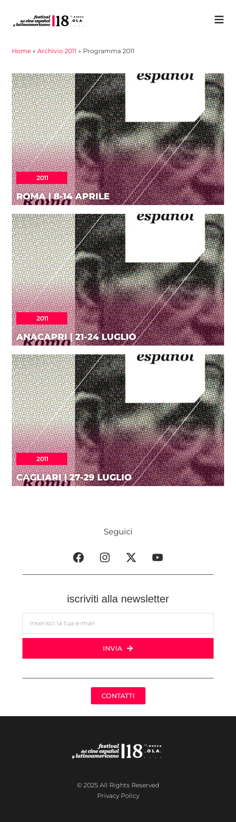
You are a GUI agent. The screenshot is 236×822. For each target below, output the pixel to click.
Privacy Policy (118, 796)
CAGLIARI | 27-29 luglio (74, 477)
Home (21, 50)
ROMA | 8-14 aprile (62, 196)
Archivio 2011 (56, 50)
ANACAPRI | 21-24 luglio (76, 337)
